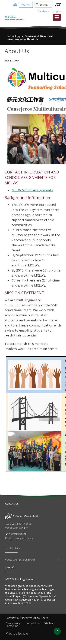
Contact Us (11, 626)
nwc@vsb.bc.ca (24, 538)
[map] (15, 4)
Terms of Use (32, 623)
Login (57, 11)
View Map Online (17, 533)
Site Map (49, 623)
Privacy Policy (12, 623)
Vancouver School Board (32, 559)
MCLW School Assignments (32, 190)
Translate (43, 11)
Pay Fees (25, 4)
